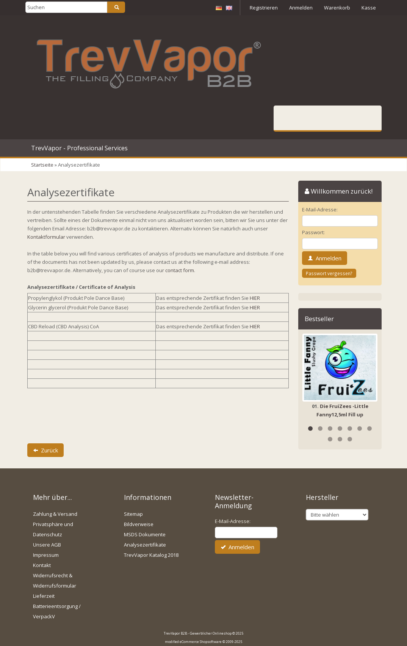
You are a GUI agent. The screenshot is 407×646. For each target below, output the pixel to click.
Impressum (46, 554)
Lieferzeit (44, 595)
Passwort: (313, 232)
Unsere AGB (47, 544)
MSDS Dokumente (145, 534)
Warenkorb (337, 7)
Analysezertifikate (145, 544)
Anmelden (301, 7)
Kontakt (42, 565)
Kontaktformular (46, 236)
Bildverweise (138, 524)
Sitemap (133, 513)
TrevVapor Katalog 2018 (151, 554)
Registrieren (264, 7)
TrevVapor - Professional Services (79, 148)
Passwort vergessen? (329, 273)
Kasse (369, 7)
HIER (255, 298)
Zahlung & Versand (55, 513)
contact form (179, 270)
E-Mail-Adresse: (320, 209)
